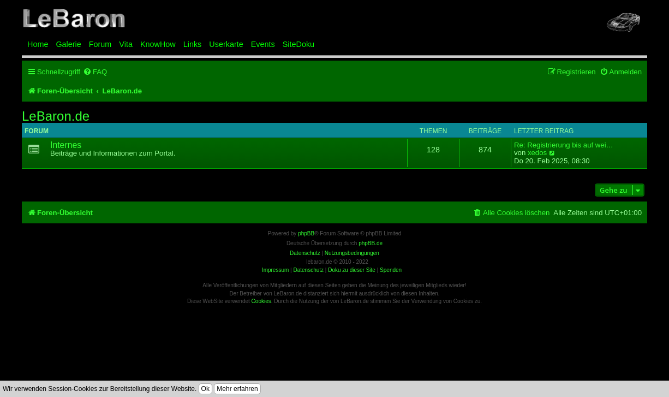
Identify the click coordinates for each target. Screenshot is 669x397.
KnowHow (158, 44)
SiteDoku (298, 44)
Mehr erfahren (237, 389)
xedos (537, 153)
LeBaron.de (55, 116)
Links (192, 44)
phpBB (306, 233)
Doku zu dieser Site (351, 270)
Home (37, 44)
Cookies (261, 301)
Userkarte (226, 44)
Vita (126, 44)
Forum (100, 44)
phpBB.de (371, 243)
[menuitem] (95, 72)
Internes (65, 145)
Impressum (275, 270)
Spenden (391, 270)
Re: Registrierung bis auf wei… (563, 145)
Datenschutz (308, 270)
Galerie (68, 44)
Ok (205, 389)
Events (263, 44)
